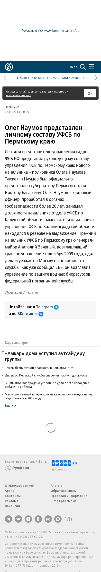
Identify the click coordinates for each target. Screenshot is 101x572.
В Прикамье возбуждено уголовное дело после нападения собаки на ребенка (47, 385)
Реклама (11, 501)
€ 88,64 (37, 78)
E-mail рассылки (63, 501)
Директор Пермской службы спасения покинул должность (46, 375)
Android (56, 485)
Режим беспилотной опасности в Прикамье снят (39, 368)
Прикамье (12, 106)
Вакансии (12, 506)
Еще (11, 406)
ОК (90, 93)
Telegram (47, 306)
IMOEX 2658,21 (71, 78)
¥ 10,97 (51, 78)
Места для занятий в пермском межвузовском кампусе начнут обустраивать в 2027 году (49, 396)
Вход (74, 67)
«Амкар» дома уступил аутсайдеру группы (45, 356)
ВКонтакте (30, 313)
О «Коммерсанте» (19, 485)
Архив (9, 490)
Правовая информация (69, 496)
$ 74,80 (22, 78)
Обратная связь (63, 490)
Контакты (13, 496)
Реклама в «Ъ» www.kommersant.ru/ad (50, 30)
